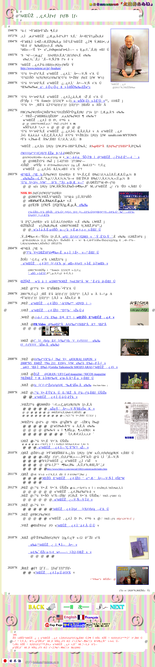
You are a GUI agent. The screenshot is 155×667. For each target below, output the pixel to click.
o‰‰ (82, 205)
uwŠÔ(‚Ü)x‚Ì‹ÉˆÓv (88, 100)
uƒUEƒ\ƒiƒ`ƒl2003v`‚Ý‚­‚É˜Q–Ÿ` (86, 236)
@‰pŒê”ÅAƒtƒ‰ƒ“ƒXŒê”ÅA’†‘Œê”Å (69, 324)
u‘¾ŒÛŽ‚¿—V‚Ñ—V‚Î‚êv (72, 499)
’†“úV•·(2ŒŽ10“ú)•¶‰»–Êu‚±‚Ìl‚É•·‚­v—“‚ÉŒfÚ (62, 252)
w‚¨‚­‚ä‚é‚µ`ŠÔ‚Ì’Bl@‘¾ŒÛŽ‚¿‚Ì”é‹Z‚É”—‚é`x (102, 157)
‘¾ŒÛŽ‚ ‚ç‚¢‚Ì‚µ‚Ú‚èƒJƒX (53, 572)
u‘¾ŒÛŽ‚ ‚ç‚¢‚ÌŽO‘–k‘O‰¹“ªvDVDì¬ (60, 303)
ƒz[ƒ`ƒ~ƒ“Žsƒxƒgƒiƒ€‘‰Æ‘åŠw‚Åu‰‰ (62, 385)
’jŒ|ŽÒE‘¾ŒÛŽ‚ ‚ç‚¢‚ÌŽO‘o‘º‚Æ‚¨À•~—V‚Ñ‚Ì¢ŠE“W (83, 478)
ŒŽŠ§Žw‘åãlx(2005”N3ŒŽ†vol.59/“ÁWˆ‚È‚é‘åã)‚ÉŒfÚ (68, 281)
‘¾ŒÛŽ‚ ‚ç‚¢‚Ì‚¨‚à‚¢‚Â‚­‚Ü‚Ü (75, 525)
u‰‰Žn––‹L (30, 178)
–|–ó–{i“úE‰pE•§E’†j (74, 317)
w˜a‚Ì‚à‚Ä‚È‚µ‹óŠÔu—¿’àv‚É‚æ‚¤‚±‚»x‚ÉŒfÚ (66, 229)
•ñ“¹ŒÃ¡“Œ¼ (31, 174)
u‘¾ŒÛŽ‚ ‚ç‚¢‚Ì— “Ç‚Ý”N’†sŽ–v (62, 447)
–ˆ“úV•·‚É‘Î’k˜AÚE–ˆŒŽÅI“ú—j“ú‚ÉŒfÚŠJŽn (69, 392)
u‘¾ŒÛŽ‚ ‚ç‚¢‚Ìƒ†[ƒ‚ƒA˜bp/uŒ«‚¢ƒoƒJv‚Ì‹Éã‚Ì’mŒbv (64, 263)
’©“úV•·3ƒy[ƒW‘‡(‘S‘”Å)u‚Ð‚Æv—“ (52, 182)
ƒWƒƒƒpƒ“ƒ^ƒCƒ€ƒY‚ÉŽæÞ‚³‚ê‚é (42, 153)
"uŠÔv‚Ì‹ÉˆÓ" (37, 273)
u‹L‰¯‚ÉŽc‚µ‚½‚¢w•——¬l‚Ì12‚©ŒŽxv (60, 552)
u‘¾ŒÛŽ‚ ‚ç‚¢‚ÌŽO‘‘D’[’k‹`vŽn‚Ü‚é (56, 310)
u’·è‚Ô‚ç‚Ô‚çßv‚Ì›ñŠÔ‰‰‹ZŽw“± (64, 87)
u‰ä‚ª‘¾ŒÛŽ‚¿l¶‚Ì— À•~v (52, 544)
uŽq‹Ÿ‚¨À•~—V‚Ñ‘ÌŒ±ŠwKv (71, 408)
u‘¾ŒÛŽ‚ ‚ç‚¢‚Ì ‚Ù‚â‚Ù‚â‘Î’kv (54, 397)
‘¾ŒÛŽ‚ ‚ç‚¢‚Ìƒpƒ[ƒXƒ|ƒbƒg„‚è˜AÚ (80, 509)
